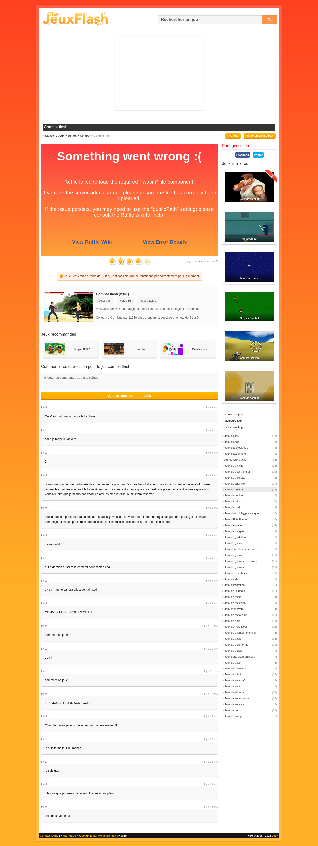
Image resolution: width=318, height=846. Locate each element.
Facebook (242, 154)
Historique (67, 835)
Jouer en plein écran (259, 135)
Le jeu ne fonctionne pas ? (202, 261)
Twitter (258, 154)
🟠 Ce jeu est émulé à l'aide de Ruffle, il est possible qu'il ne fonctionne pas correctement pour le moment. (129, 276)
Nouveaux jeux (86, 835)
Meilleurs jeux (107, 835)
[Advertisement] (159, 73)
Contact (45, 835)
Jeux (275, 835)
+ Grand (233, 135)
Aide (55, 835)
